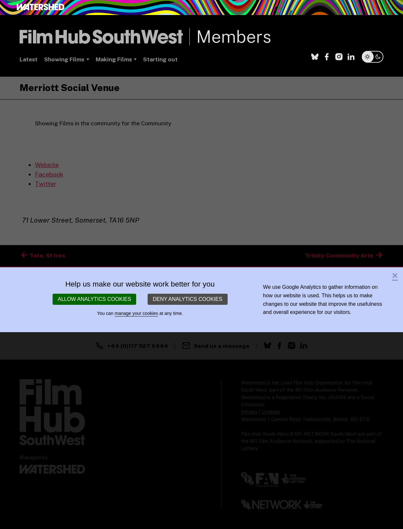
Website (47, 164)
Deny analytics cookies (187, 299)
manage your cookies (136, 313)
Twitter (45, 183)
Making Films (114, 59)
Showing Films (64, 59)
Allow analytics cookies (94, 299)
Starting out (160, 59)
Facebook (49, 174)
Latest (29, 59)
